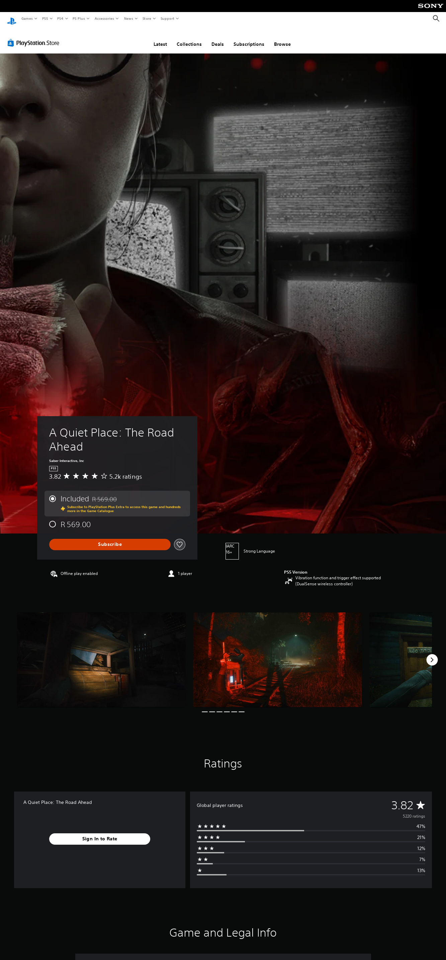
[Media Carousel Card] (101, 653)
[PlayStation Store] (34, 36)
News (128, 18)
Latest (160, 38)
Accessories (104, 18)
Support (167, 18)
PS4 (60, 18)
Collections (189, 38)
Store (146, 18)
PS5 (45, 18)
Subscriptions (249, 38)
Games (26, 18)
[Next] (432, 653)
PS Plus (79, 18)
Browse (282, 38)
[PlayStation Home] (11, 18)
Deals (217, 38)
